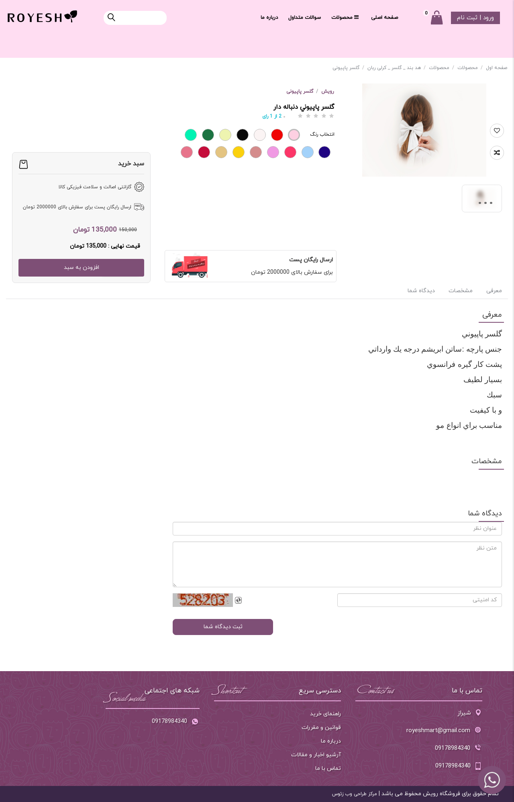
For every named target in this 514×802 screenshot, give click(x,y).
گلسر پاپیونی (348, 68)
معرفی (493, 291)
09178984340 (176, 722)
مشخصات (461, 291)
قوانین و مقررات (321, 727)
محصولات (345, 17)
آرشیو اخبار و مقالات (316, 755)
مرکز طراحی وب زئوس (354, 794)
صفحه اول (496, 68)
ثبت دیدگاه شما (223, 627)
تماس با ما (328, 768)
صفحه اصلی (384, 17)
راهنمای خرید (325, 714)
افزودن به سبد (81, 267)
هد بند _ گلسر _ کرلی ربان (396, 68)
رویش (327, 91)
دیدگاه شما (421, 291)
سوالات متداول (304, 17)
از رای (271, 116)
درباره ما (269, 17)
